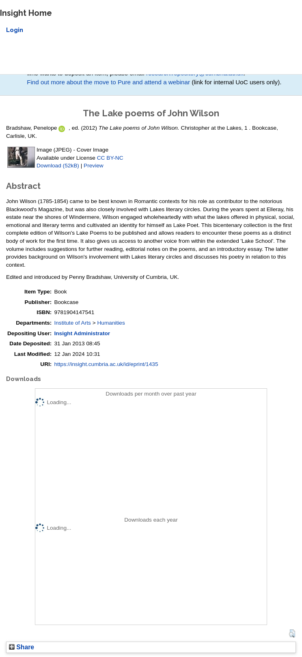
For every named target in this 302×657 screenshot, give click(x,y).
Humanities (111, 323)
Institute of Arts (72, 323)
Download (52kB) (58, 166)
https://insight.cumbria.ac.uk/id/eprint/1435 (106, 364)
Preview (94, 166)
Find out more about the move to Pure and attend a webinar (108, 82)
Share (21, 647)
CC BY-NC (110, 158)
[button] (292, 633)
